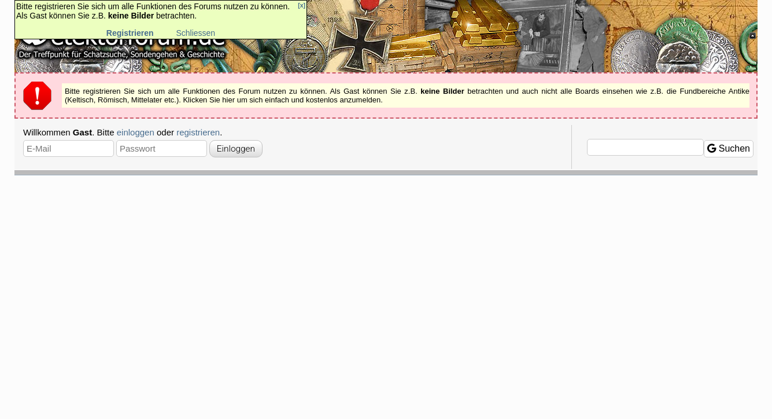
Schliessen (195, 33)
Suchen (728, 148)
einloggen (135, 132)
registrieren (198, 132)
